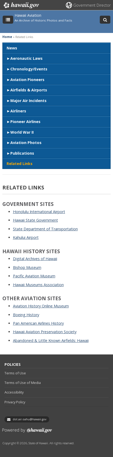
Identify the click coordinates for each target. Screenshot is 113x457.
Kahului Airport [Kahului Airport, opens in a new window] (26, 237)
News (12, 47)
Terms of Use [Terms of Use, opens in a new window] (15, 373)
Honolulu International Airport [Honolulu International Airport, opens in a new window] (39, 211)
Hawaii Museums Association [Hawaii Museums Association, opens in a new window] (38, 284)
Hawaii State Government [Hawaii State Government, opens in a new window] (35, 220)
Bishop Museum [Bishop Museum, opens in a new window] (27, 267)
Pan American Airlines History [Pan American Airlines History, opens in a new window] (38, 323)
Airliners (18, 110)
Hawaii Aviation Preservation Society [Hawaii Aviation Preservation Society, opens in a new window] (44, 331)
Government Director (92, 5)
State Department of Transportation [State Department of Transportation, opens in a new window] (45, 228)
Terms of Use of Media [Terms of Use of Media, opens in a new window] (22, 382)
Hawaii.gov (21, 5)
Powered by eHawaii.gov (27, 432)
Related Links (20, 163)
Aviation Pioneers (27, 79)
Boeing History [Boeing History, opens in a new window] (26, 314)
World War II (22, 132)
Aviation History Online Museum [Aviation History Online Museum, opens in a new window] (41, 305)
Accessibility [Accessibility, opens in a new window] (14, 392)
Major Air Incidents (28, 100)
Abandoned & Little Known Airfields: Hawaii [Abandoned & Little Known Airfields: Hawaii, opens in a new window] (51, 340)
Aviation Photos (26, 142)
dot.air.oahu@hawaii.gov (29, 419)
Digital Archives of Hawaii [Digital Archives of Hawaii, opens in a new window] (35, 258)
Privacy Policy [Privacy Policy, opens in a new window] (14, 402)
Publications (22, 153)
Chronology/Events (28, 68)
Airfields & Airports (28, 89)
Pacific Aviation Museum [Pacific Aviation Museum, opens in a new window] (34, 275)
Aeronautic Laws (26, 58)
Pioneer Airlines (25, 121)
